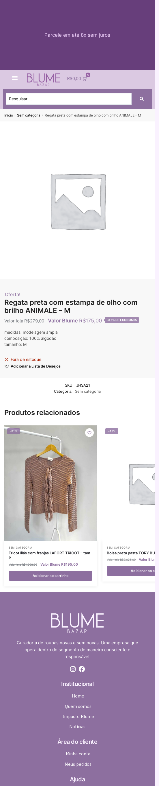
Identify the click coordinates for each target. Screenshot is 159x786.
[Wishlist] (89, 432)
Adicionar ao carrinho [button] (50, 575)
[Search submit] (141, 99)
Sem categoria (28, 115)
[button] (15, 77)
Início (8, 115)
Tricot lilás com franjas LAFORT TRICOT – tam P (49, 555)
